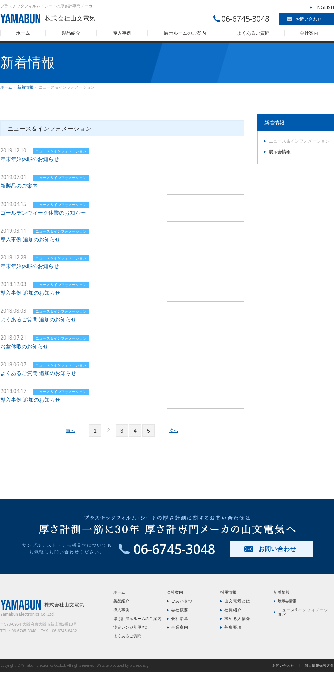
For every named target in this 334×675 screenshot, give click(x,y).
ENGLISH (324, 7)
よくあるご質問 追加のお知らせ (38, 319)
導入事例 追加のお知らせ (30, 239)
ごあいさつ (182, 601)
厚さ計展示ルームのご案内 (137, 618)
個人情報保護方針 (319, 665)
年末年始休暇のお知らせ (29, 159)
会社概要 (179, 610)
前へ (70, 430)
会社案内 (309, 33)
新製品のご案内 (19, 186)
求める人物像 (237, 618)
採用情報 (228, 592)
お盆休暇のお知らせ (24, 346)
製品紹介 (71, 33)
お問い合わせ (309, 19)
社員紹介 (233, 610)
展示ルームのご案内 (185, 33)
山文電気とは (237, 601)
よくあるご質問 (253, 33)
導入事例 (122, 33)
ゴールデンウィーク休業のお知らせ (43, 213)
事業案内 (179, 627)
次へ (173, 430)
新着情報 (25, 87)
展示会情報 (279, 151)
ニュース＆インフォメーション (61, 151)
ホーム (23, 33)
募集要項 (233, 627)
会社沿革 (179, 618)
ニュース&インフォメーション (303, 612)
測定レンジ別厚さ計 (131, 627)
